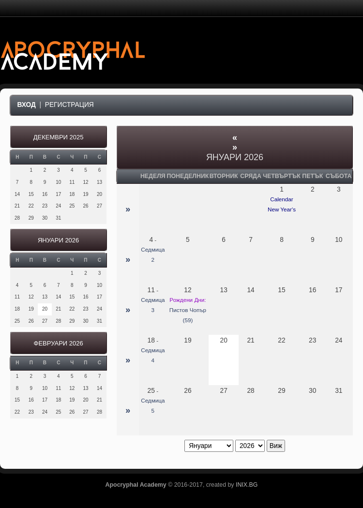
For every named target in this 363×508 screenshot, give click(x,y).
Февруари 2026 (58, 343)
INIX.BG (246, 484)
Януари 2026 (58, 240)
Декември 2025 (58, 137)
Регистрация (69, 104)
